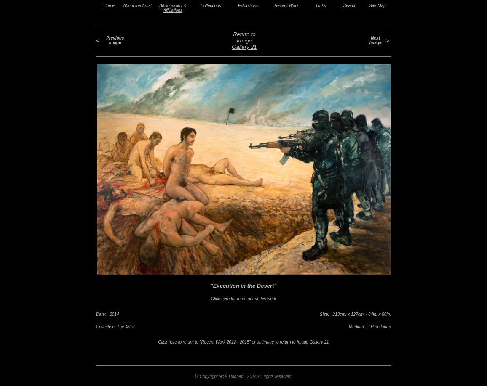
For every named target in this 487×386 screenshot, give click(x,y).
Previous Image (115, 40)
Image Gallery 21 (313, 342)
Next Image (375, 40)
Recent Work (286, 5)
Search (350, 5)
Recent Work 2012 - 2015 (225, 342)
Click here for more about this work (243, 298)
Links (321, 5)
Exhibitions (248, 5)
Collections (211, 5)
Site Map (377, 5)
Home (109, 5)
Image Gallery (242, 43)
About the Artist (137, 5)
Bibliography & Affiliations (172, 8)
